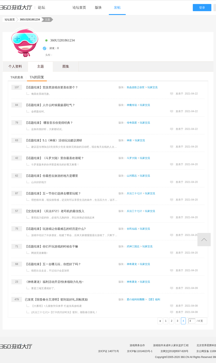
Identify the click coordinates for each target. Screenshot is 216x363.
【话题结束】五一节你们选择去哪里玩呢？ (53, 193)
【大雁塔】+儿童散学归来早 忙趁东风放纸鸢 (56, 305)
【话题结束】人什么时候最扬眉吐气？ (50, 105)
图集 (65, 66)
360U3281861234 (28, 19)
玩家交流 (152, 87)
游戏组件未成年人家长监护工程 (171, 345)
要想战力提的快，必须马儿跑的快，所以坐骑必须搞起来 (62, 217)
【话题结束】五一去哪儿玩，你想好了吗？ (53, 264)
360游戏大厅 (20, 349)
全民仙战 (132, 228)
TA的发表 (17, 77)
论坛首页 (79, 7)
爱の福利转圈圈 (135, 299)
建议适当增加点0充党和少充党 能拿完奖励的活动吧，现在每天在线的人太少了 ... (75, 146)
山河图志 (132, 175)
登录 (202, 7)
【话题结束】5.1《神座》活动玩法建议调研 (53, 140)
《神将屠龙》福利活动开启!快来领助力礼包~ (54, 281)
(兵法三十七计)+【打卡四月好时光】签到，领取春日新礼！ (64, 312)
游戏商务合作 (137, 345)
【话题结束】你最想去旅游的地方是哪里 (51, 175)
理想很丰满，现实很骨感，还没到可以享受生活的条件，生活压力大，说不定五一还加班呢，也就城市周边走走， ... (75, 199)
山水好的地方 (38, 182)
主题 (40, 66)
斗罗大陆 (132, 158)
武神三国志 (133, 246)
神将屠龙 (132, 264)
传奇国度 (132, 122)
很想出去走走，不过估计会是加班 (50, 270)
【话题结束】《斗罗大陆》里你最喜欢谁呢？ (54, 158)
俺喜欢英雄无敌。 (41, 93)
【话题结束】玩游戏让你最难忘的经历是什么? (55, 228)
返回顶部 (204, 239)
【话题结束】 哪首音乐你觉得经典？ (49, 122)
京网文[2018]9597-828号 (174, 351)
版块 (98, 7)
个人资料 (15, 66)
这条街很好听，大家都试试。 (47, 129)
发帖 (117, 7)
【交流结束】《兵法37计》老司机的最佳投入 (54, 211)
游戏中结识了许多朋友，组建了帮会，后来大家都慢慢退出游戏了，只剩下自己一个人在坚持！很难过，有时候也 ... (75, 235)
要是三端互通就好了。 (44, 288)
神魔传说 (132, 105)
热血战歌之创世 (135, 87)
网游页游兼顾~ (39, 252)
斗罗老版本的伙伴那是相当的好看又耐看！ (55, 164)
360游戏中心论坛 (24, 9)
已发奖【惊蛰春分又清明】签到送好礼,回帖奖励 (56, 299)
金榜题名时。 (38, 111)
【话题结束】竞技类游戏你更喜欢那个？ (51, 87)
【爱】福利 (153, 299)
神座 (129, 140)
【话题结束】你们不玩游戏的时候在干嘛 (51, 246)
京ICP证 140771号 (108, 351)
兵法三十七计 (134, 193)
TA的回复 (37, 77)
